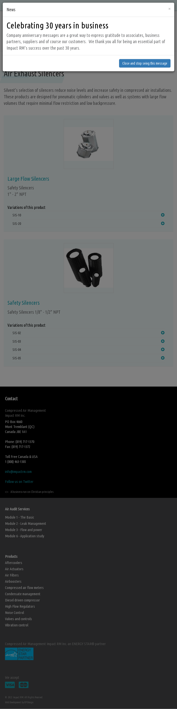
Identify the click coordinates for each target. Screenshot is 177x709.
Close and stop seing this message (144, 52)
